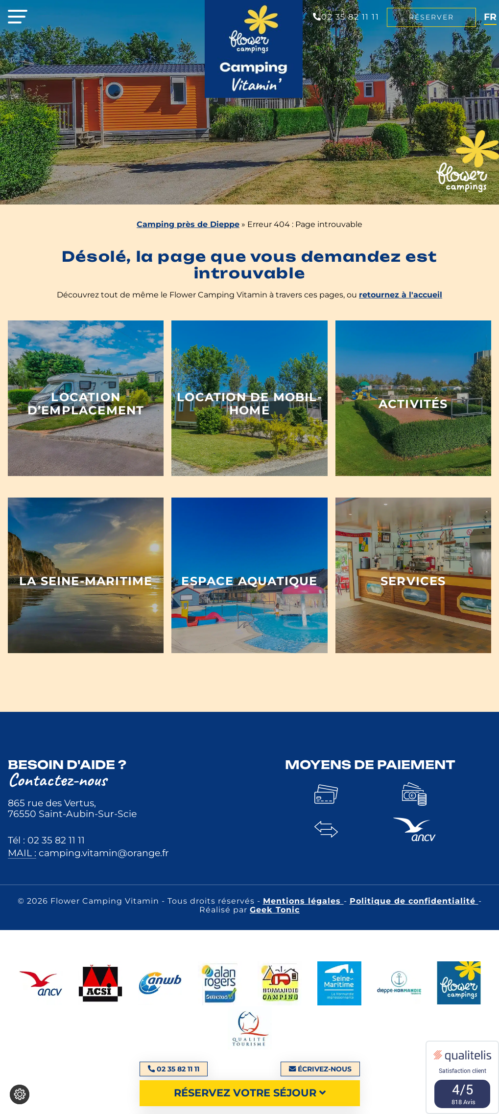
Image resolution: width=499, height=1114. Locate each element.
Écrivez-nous (320, 1069)
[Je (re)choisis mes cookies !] (19, 1094)
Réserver (431, 17)
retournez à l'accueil (400, 294)
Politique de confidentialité (414, 901)
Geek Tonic (275, 909)
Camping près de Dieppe (188, 224)
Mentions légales (303, 901)
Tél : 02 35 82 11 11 (46, 840)
